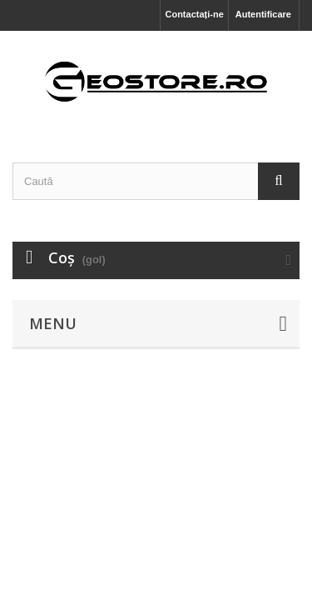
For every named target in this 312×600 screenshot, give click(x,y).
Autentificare (263, 14)
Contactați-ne (194, 14)
